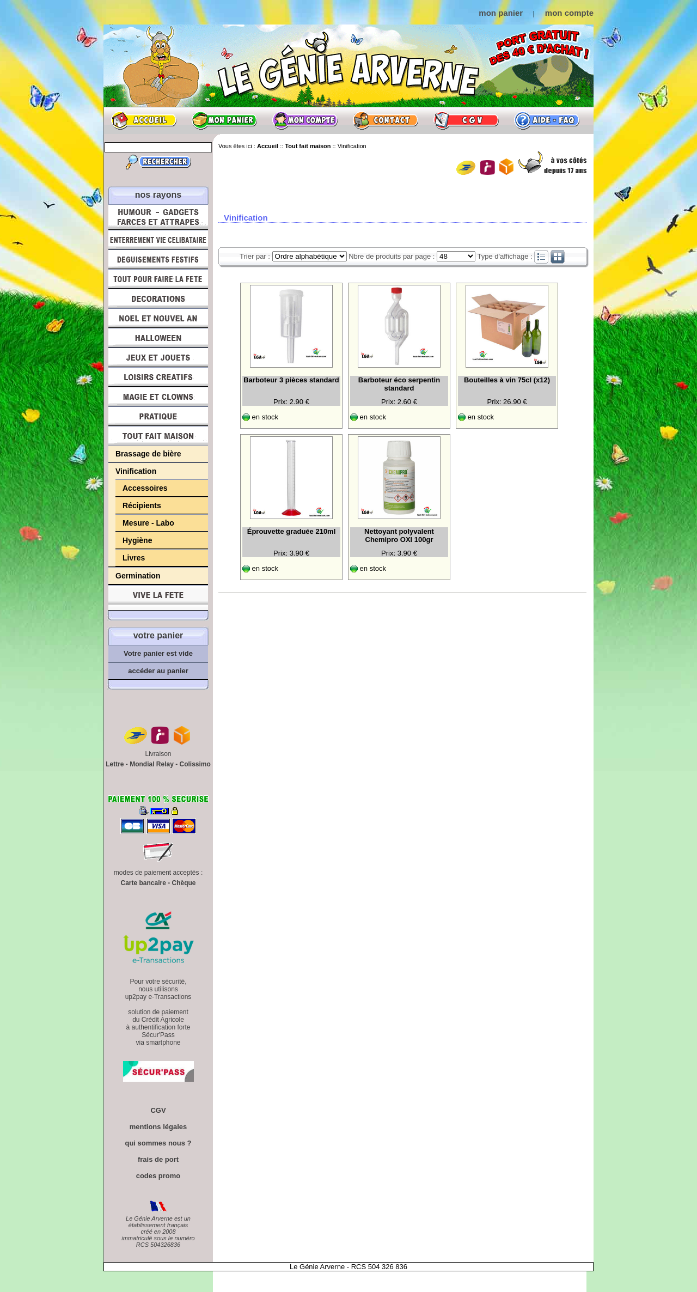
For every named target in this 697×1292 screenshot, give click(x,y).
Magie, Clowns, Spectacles (158, 396)
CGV (466, 120)
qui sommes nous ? (158, 1143)
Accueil (143, 120)
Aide (546, 120)
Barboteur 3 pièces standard (291, 380)
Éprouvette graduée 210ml (291, 531)
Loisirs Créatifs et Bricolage (158, 377)
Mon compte (305, 120)
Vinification (135, 471)
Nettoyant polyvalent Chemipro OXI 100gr (399, 535)
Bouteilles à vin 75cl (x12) (507, 380)
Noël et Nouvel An (158, 318)
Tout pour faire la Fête (158, 279)
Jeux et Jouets (158, 357)
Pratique (158, 416)
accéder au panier (158, 671)
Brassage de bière (148, 453)
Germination (137, 575)
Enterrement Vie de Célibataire (158, 239)
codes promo (158, 1176)
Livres (134, 557)
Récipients (142, 505)
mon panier (501, 12)
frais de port (158, 1159)
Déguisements (158, 259)
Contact (385, 120)
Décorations (158, 298)
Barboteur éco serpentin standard (399, 384)
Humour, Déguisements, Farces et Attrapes (158, 217)
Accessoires (145, 488)
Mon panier (224, 120)
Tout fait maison (158, 435)
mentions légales (158, 1127)
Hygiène (137, 540)
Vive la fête (158, 598)
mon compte (569, 12)
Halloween (158, 337)
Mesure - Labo (148, 523)
